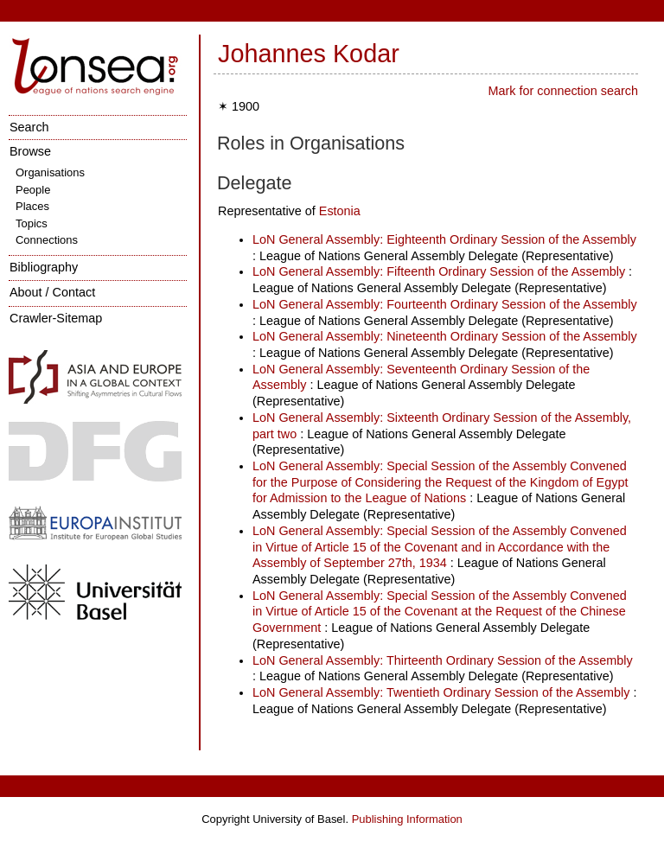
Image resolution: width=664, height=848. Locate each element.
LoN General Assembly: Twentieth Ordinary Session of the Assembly (440, 692)
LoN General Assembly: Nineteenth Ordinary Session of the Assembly (444, 336)
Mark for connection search (563, 91)
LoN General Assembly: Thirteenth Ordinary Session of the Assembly (442, 660)
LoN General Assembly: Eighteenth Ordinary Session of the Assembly (444, 239)
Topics (32, 223)
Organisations (50, 172)
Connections (47, 239)
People (33, 189)
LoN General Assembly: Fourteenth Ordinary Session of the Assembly (444, 304)
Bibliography (44, 267)
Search (29, 127)
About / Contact (52, 292)
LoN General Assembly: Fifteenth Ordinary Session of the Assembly (438, 271)
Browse (30, 151)
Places (32, 206)
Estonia (340, 211)
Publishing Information (407, 819)
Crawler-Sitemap (56, 318)
